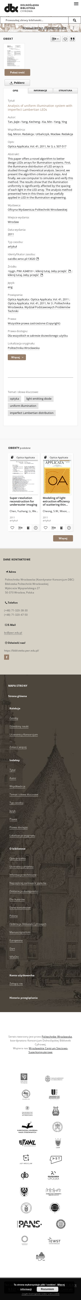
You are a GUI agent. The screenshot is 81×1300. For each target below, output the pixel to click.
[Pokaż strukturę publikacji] (24, 457)
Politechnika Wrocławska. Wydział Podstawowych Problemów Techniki (39, 307)
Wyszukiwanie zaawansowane (44, 28)
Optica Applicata (18, 299)
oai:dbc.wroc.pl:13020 (23, 259)
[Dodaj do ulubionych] (65, 39)
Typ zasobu (16, 803)
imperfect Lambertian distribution (32, 413)
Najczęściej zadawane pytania (28, 883)
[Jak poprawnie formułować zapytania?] (73, 28)
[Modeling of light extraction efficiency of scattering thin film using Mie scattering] (57, 475)
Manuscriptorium (20, 932)
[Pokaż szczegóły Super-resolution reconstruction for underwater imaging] (35, 528)
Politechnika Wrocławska (24, 348)
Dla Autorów (17, 899)
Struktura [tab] (65, 90)
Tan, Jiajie (13, 122)
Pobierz (16, 82)
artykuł (12, 246)
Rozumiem (47, 1289)
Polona (14, 916)
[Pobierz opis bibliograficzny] (20, 528)
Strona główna (17, 696)
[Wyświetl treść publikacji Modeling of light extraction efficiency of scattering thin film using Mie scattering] (61, 528)
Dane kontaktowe (20, 907)
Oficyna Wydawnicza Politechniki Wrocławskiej (37, 209)
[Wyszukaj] (74, 20)
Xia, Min (47, 122)
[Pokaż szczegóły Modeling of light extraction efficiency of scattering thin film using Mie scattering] (68, 528)
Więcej (63, 538)
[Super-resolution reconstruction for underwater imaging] (24, 475)
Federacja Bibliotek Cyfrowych (28, 924)
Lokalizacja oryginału (22, 835)
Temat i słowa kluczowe (24, 794)
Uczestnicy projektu (21, 866)
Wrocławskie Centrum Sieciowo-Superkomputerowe (48, 1050)
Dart (12, 948)
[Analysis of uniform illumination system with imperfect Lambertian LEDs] (14, 56)
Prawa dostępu (19, 827)
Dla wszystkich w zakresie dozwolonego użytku (38, 336)
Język (13, 811)
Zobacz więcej (18, 747)
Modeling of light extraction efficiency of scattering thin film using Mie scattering (56, 501)
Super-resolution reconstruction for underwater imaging (23, 501)
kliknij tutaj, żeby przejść (54, 271)
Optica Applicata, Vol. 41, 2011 (50, 299)
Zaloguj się (16, 983)
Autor (13, 778)
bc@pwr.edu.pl (13, 632)
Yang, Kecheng (30, 122)
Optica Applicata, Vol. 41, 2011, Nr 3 (30, 303)
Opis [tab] (15, 90)
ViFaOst (14, 957)
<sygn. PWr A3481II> (21, 271)
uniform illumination (23, 406)
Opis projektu (18, 858)
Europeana (16, 940)
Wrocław (13, 222)
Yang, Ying (60, 122)
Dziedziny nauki (19, 726)
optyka (14, 399)
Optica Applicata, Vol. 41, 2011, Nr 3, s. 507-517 (37, 146)
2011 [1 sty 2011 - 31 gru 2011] (11, 234)
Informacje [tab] (40, 90)
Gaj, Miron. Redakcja (21, 134)
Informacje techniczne (23, 875)
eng (10, 287)
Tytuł (13, 770)
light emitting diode (38, 399)
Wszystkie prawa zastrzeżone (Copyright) (34, 323)
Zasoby (14, 718)
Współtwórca (17, 786)
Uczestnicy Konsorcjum (24, 734)
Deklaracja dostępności (24, 891)
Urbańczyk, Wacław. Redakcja (54, 134)
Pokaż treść (17, 72)
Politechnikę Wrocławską (57, 1036)
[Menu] (76, 3)
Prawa (13, 819)
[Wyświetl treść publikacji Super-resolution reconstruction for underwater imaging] (28, 528)
